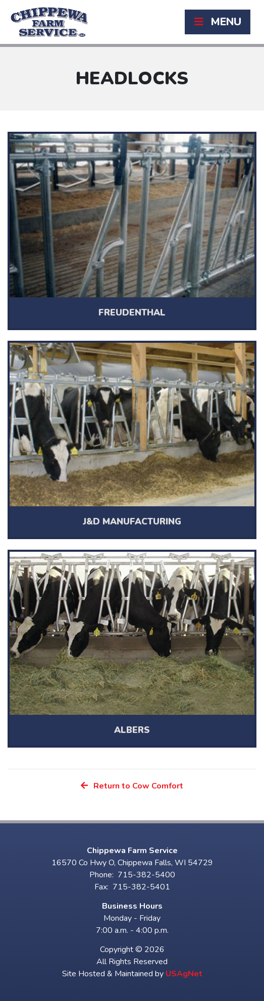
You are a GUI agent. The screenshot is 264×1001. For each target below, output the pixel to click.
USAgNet (184, 973)
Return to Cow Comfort (132, 786)
